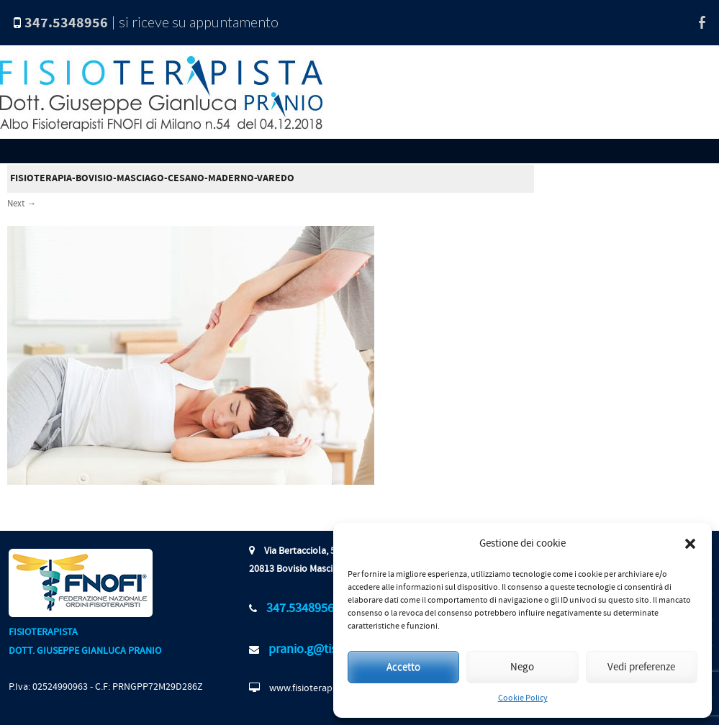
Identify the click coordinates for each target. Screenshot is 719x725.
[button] (690, 544)
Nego (522, 667)
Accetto (403, 667)
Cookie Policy (523, 698)
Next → (21, 203)
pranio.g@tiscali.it (317, 649)
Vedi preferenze (641, 667)
